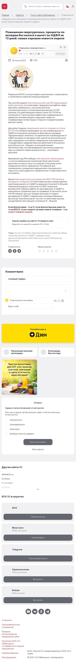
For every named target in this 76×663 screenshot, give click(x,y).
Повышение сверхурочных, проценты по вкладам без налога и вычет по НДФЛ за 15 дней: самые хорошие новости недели (42, 48)
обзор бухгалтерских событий (46, 233)
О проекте (7, 620)
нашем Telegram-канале (20, 212)
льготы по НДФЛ (22, 233)
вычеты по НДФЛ (26, 235)
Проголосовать (38, 442)
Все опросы (38, 449)
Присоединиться (38, 558)
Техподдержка (9, 657)
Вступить (38, 579)
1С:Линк (6, 479)
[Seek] (42, 50)
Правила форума (10, 653)
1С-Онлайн (7, 483)
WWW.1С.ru (7, 474)
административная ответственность (25, 238)
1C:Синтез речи (60, 53)
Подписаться (38, 517)
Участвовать (38, 537)
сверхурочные (43, 235)
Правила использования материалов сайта (10, 634)
